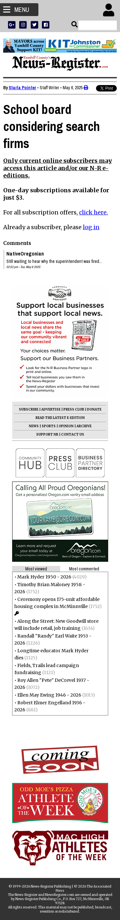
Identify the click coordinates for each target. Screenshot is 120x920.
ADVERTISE (50, 409)
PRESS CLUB (73, 409)
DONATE (94, 409)
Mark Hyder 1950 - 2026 (44, 577)
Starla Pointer (22, 88)
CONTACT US (72, 434)
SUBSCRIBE (28, 409)
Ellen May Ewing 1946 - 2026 (49, 695)
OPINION (66, 426)
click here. (93, 212)
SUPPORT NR (47, 434)
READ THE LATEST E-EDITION (60, 418)
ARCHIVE (84, 426)
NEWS (34, 426)
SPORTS (49, 426)
